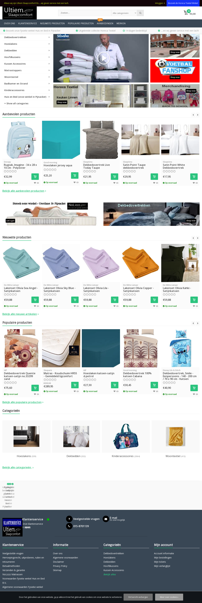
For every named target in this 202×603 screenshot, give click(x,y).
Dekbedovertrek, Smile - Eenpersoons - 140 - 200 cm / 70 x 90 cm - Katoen (180, 375)
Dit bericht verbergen (138, 597)
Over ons (9, 23)
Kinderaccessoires (27, 90)
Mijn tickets (160, 539)
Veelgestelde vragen (12, 530)
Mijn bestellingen (163, 534)
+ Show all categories (16, 103)
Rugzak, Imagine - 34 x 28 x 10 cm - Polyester (21, 164)
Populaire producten (81, 23)
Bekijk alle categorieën (18, 467)
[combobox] (124, 13)
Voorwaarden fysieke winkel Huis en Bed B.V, (23, 558)
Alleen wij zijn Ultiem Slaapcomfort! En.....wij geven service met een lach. (36, 3)
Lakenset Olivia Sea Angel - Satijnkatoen (21, 288)
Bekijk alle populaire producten (22, 402)
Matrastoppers (27, 70)
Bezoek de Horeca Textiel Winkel (183, 3)
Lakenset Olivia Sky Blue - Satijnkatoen (61, 288)
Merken (120, 23)
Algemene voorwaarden (65, 534)
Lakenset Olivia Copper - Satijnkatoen (140, 288)
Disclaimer (58, 539)
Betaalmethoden (11, 543)
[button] (190, 12)
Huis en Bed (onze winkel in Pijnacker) (27, 96)
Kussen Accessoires (27, 63)
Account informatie (164, 530)
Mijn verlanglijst (162, 543)
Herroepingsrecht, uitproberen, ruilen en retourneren (23, 537)
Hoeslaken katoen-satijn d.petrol (100, 373)
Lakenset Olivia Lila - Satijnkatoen (100, 288)
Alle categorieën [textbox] (121, 13)
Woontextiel (27, 76)
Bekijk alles (109, 551)
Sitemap (57, 547)
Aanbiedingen (105, 23)
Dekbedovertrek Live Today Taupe (100, 164)
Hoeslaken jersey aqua (61, 164)
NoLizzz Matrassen (12, 551)
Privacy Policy (60, 543)
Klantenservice (27, 23)
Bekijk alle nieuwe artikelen (20, 314)
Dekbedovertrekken (27, 37)
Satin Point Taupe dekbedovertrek (140, 164)
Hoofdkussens (27, 57)
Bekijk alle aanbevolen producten (24, 191)
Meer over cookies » (169, 597)
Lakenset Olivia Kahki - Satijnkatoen (180, 288)
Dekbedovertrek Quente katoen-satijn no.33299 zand (21, 375)
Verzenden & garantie (13, 547)
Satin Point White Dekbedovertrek (180, 164)
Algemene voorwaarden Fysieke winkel (22, 564)
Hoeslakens (27, 43)
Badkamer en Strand (27, 83)
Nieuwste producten (52, 23)
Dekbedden (27, 50)
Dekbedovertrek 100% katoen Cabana (140, 373)
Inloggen (160, 3)
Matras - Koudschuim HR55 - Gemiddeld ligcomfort (61, 373)
